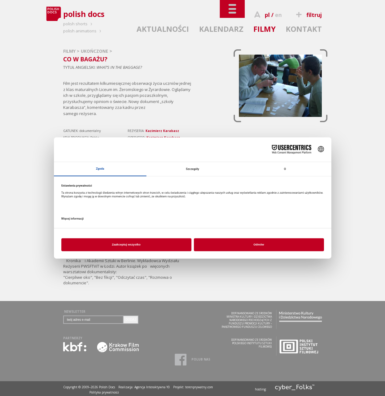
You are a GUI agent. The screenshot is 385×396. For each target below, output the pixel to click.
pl (267, 15)
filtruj (308, 15)
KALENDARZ (221, 29)
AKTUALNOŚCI (163, 29)
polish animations (83, 31)
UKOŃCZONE (95, 51)
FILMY (264, 29)
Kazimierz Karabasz (162, 131)
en (278, 15)
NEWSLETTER (74, 311)
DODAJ (130, 319)
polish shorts (78, 24)
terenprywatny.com (199, 387)
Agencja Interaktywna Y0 (152, 387)
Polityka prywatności (104, 392)
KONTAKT (304, 29)
